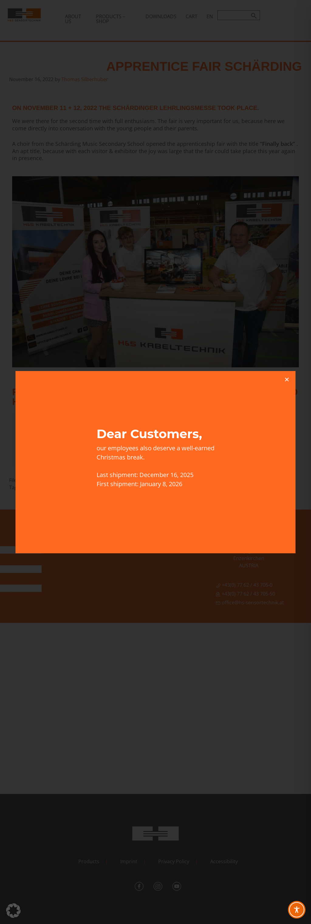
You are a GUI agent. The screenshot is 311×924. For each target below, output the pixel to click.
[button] (13, 910)
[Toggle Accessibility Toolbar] (297, 910)
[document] (155, 462)
